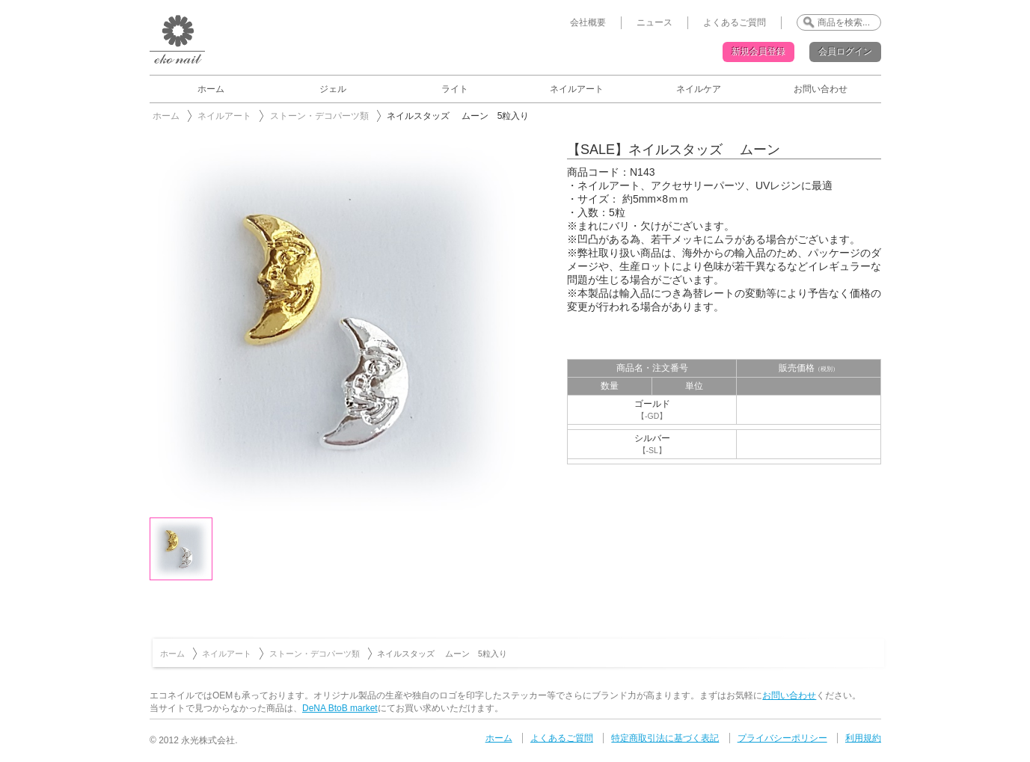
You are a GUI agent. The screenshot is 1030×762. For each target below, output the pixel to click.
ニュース (654, 22)
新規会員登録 (758, 51)
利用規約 (863, 738)
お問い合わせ (820, 89)
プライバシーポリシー (782, 738)
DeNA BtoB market (340, 708)
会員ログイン (845, 51)
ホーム (210, 89)
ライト (454, 89)
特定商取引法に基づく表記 (665, 738)
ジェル (332, 89)
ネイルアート (577, 89)
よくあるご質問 (734, 22)
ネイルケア (698, 89)
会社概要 (588, 22)
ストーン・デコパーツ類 (319, 116)
